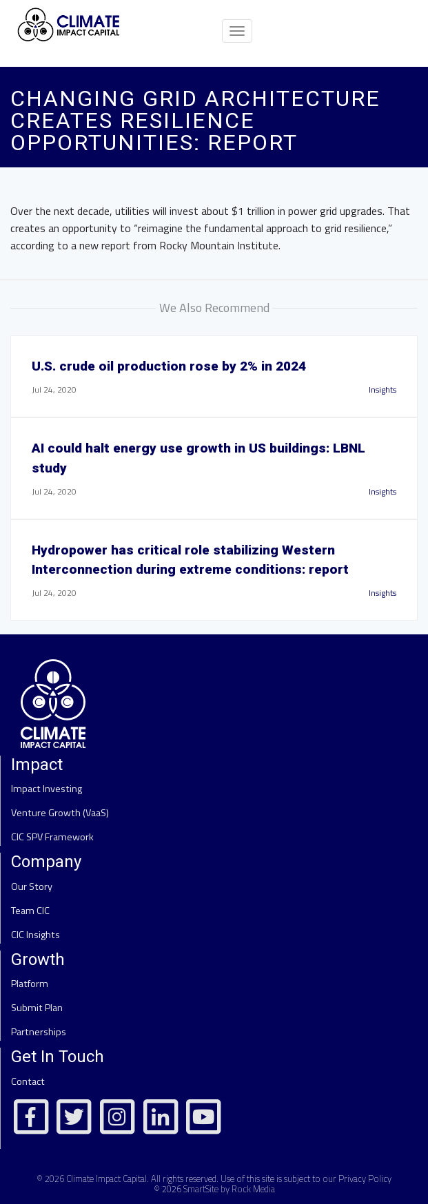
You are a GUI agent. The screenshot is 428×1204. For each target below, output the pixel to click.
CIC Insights (35, 934)
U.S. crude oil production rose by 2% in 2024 (169, 366)
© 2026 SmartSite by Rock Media (214, 1189)
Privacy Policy (364, 1178)
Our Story (31, 886)
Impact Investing (46, 788)
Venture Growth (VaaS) (60, 812)
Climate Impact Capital (106, 1178)
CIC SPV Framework (52, 836)
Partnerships (38, 1031)
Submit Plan (37, 1007)
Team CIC (30, 910)
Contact (28, 1081)
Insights (382, 389)
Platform (29, 983)
